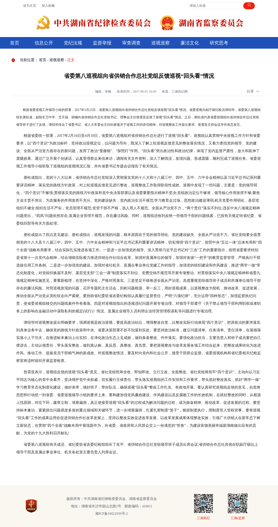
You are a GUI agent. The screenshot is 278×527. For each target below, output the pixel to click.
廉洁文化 (189, 42)
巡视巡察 (160, 42)
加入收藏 (48, 5)
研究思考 (219, 42)
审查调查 (131, 42)
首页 (14, 42)
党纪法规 (73, 42)
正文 (71, 60)
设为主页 (29, 5)
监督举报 (102, 42)
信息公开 (44, 42)
